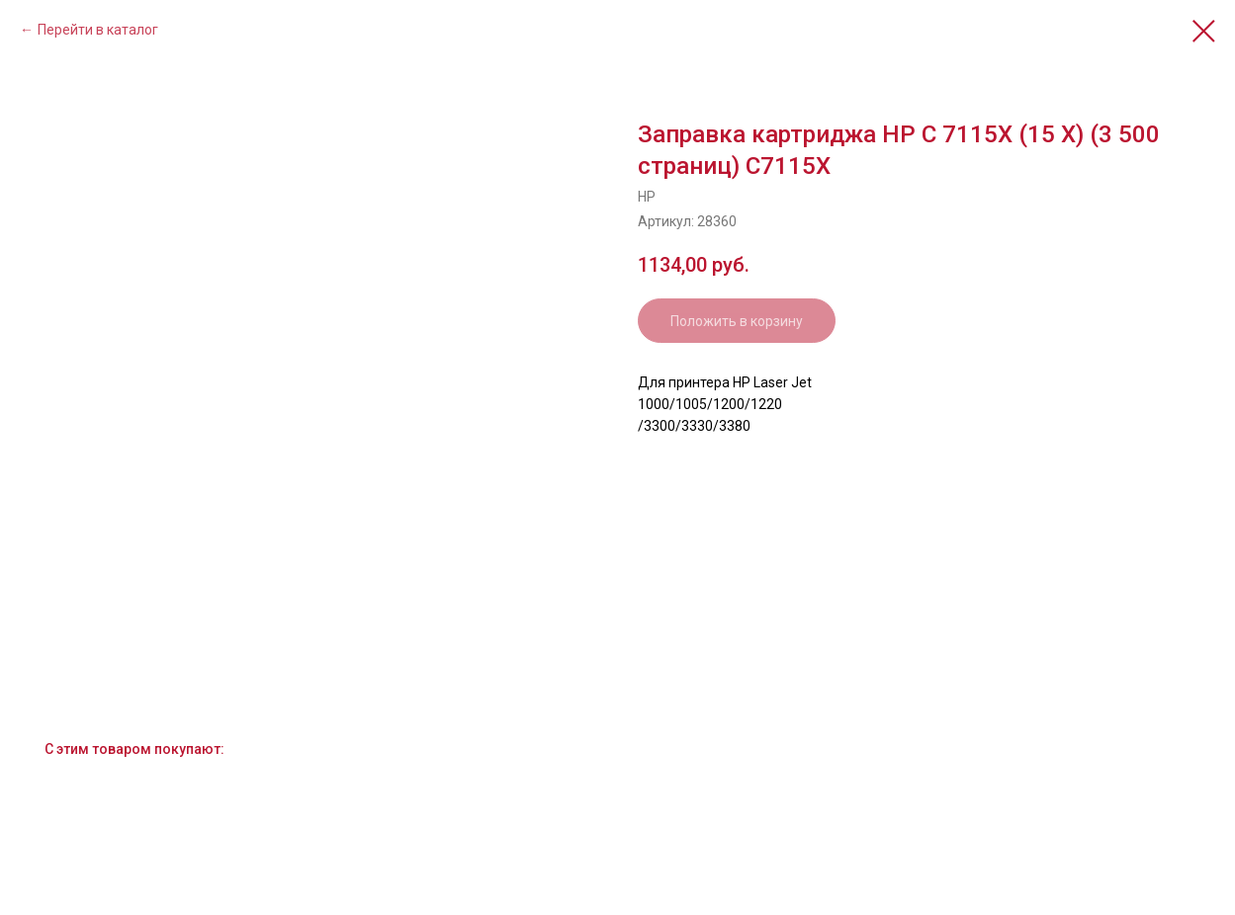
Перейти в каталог (98, 30)
